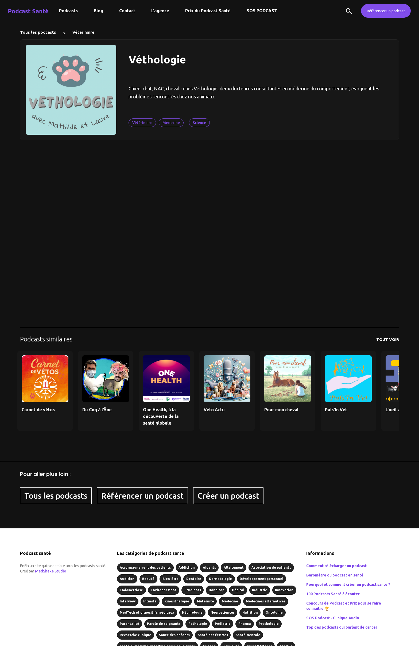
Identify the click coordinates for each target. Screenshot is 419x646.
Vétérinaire (83, 32)
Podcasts (68, 10)
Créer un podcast (228, 495)
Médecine (171, 123)
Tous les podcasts (38, 32)
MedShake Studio (50, 571)
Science (199, 123)
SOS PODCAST (262, 10)
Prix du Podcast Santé (208, 10)
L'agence (160, 10)
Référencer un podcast (386, 11)
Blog (98, 10)
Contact (127, 10)
